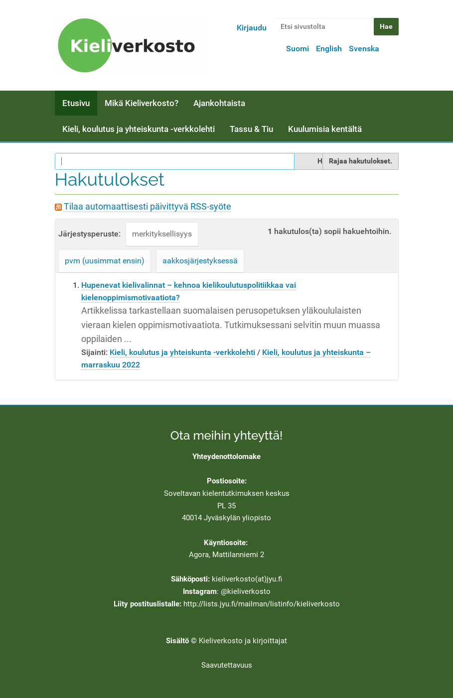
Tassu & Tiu (251, 129)
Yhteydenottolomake (226, 456)
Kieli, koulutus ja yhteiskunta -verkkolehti (138, 129)
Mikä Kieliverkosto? (141, 103)
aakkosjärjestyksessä (200, 260)
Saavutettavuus (226, 665)
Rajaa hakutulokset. (360, 161)
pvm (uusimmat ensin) (105, 260)
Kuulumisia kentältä (325, 129)
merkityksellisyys (162, 233)
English (329, 48)
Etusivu (76, 103)
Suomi (297, 48)
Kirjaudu (252, 27)
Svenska (364, 48)
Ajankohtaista (219, 103)
